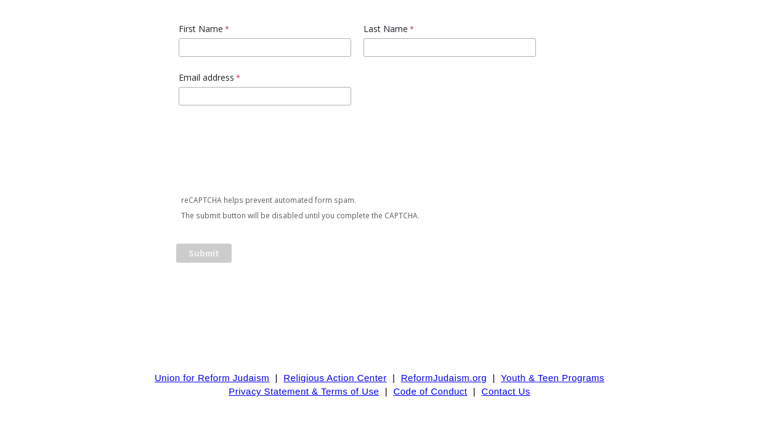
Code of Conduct (430, 391)
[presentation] (271, 152)
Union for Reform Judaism (212, 377)
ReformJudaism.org (444, 377)
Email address (206, 77)
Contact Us (506, 391)
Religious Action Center (334, 377)
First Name (201, 29)
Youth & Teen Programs (552, 377)
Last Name (385, 29)
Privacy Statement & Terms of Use (304, 391)
